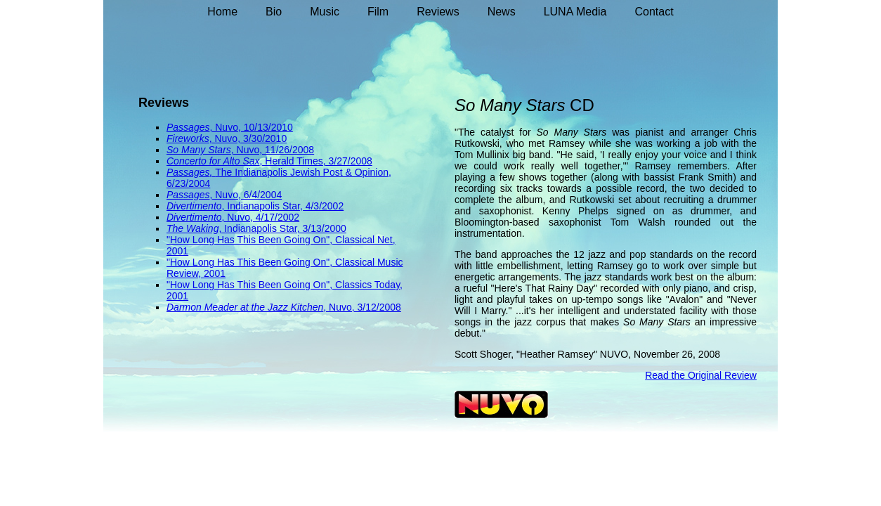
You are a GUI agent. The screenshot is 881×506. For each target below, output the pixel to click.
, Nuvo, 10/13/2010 (250, 127)
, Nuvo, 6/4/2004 (245, 194)
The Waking (192, 228)
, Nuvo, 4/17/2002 (261, 217)
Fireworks (188, 138)
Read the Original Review (701, 375)
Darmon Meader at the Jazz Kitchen (245, 307)
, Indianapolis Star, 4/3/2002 (283, 206)
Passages (188, 127)
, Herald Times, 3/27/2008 (316, 161)
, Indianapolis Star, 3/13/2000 (282, 228)
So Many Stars (199, 149)
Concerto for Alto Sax (213, 161)
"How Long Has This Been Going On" (248, 239)
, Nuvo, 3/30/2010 (248, 138)
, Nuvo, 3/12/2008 (362, 307)
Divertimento (194, 206)
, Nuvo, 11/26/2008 (272, 149)
